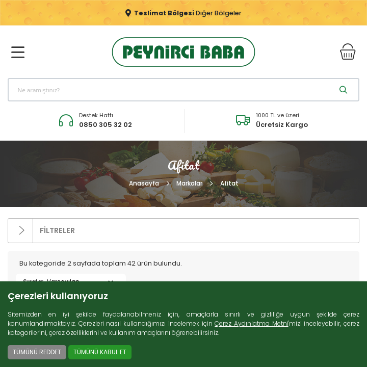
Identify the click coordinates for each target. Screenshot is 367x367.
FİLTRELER (41, 231)
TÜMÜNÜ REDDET (37, 352)
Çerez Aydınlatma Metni (251, 323)
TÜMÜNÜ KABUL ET (99, 352)
